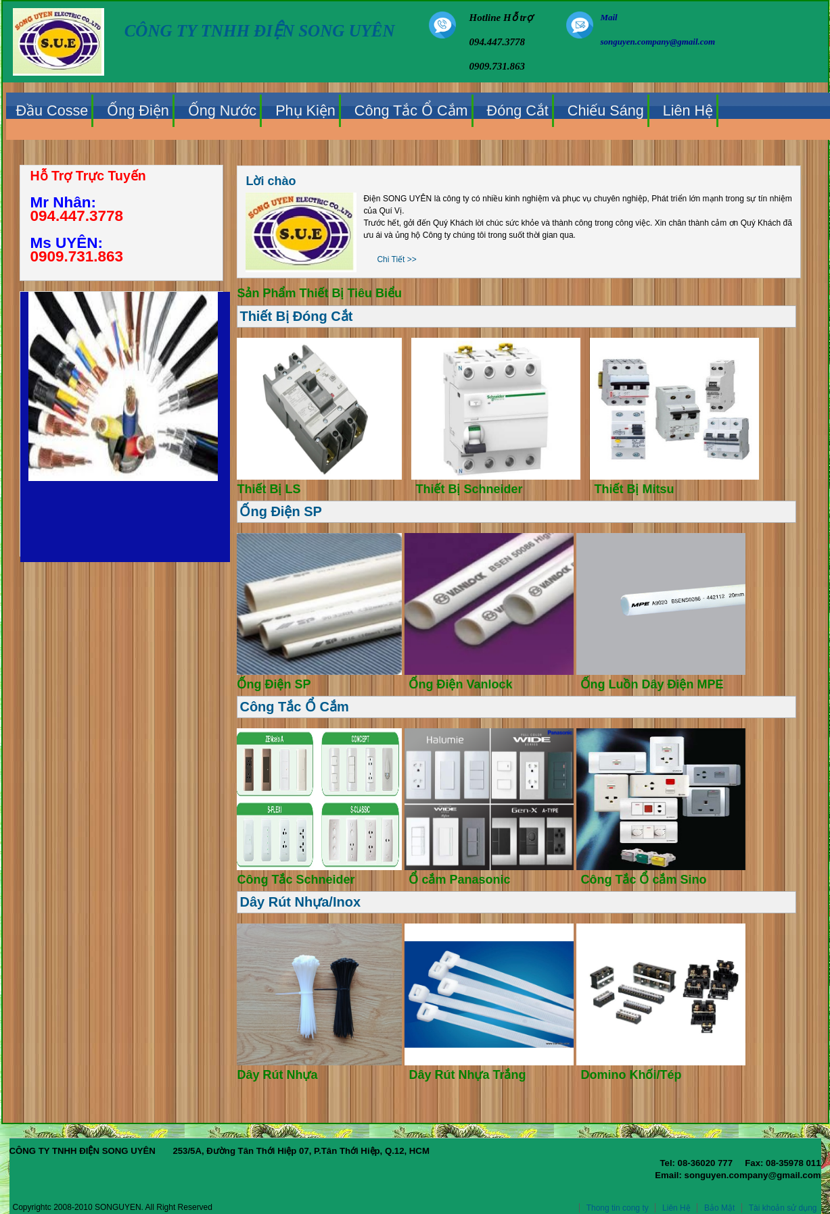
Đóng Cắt (518, 110)
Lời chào (271, 181)
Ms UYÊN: (66, 242)
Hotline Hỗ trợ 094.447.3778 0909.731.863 (501, 42)
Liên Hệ (688, 110)
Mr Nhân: (63, 202)
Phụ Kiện (305, 110)
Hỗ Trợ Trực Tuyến (88, 175)
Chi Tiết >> (396, 259)
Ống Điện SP (280, 511)
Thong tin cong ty (617, 1208)
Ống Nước (222, 110)
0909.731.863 (77, 256)
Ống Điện (137, 110)
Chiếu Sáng (606, 110)
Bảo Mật (719, 1208)
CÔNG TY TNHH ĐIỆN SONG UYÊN (259, 31)
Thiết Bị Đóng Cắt (295, 316)
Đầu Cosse (52, 110)
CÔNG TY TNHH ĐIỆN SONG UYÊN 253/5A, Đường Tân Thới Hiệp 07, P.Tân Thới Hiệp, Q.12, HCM (415, 1157)
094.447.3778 (77, 215)
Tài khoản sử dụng (783, 1208)
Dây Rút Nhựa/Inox (300, 901)
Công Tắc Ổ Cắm (411, 110)
